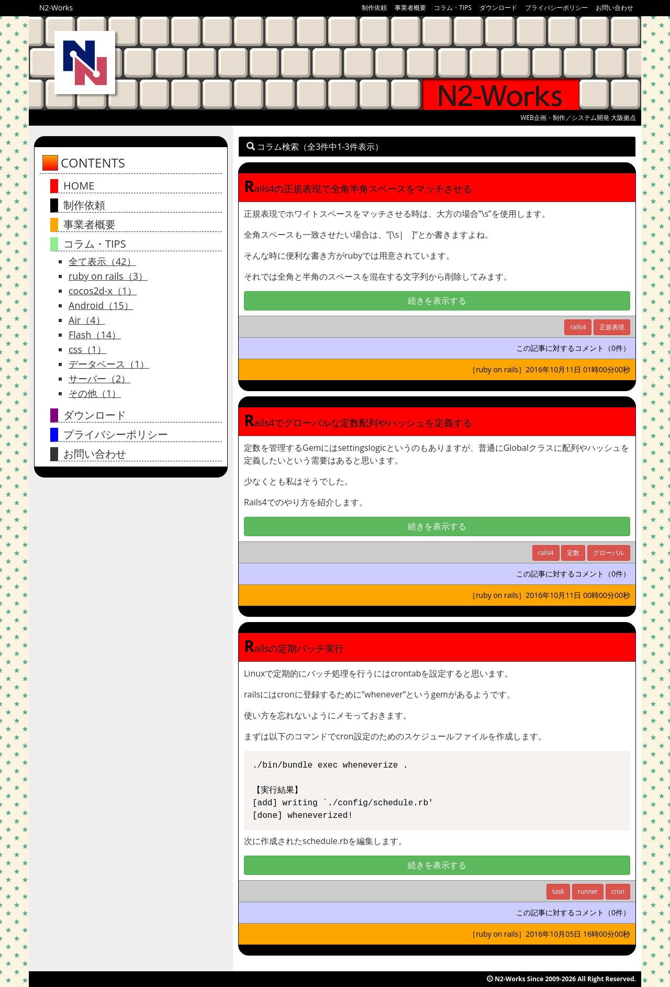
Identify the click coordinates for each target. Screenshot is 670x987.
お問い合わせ (614, 7)
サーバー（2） (99, 378)
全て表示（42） (102, 261)
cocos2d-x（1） (103, 290)
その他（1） (95, 393)
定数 (573, 552)
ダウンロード (498, 7)
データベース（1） (109, 364)
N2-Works (56, 8)
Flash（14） (95, 334)
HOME (78, 186)
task (558, 891)
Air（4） (87, 320)
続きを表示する (437, 300)
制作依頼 (374, 7)
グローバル (608, 552)
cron (617, 891)
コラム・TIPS (453, 7)
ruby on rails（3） (108, 276)
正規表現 (611, 327)
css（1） (87, 349)
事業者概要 (410, 7)
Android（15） (101, 305)
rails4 (578, 327)
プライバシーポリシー (556, 7)
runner (588, 891)
